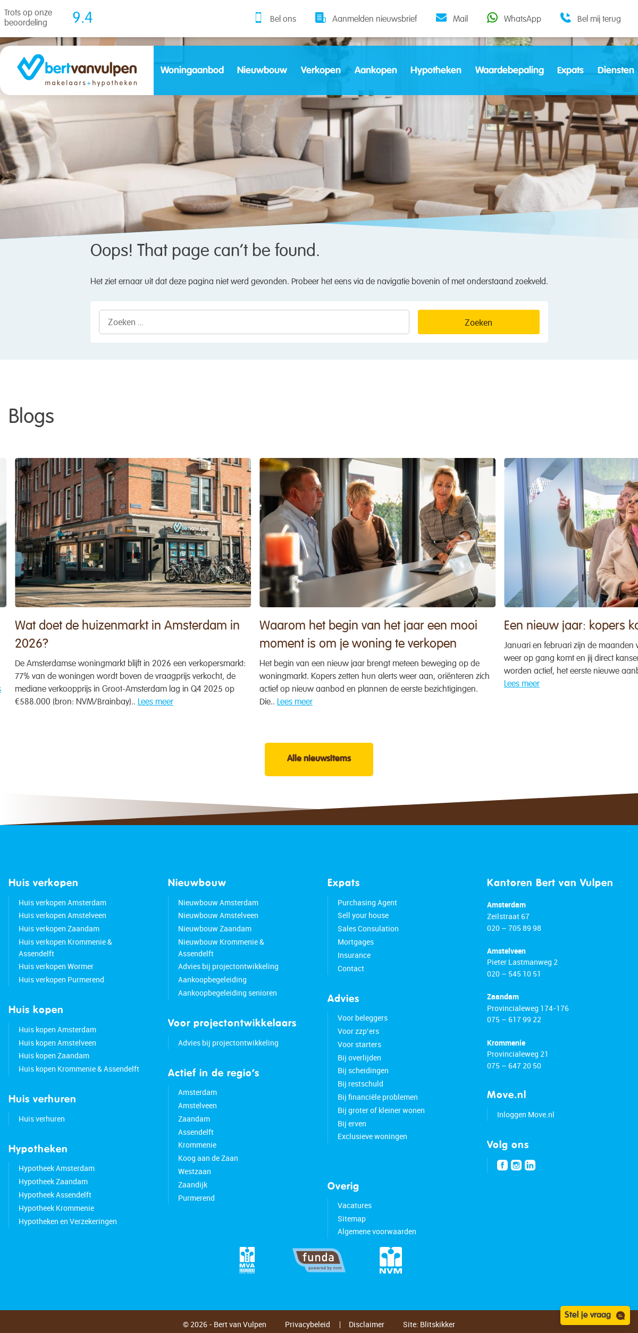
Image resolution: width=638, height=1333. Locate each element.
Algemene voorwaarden (377, 1238)
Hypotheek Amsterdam (57, 1174)
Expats (570, 70)
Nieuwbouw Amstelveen (218, 921)
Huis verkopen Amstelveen (62, 921)
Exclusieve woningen (372, 1142)
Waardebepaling (509, 70)
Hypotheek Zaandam (53, 1187)
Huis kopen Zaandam (54, 1062)
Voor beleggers (363, 1023)
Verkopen (321, 70)
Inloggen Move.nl (526, 1120)
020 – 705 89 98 (514, 934)
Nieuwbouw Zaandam (214, 934)
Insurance (354, 961)
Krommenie (197, 1151)
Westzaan (194, 1177)
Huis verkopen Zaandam (59, 934)
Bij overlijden (359, 1063)
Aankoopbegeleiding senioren (227, 999)
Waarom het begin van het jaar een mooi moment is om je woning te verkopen (314, 628)
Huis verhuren (42, 1124)
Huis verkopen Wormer (56, 972)
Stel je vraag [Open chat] (595, 1315)
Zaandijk (192, 1190)
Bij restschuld (360, 1089)
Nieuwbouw (262, 70)
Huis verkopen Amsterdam (62, 908)
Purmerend (196, 1204)
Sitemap (352, 1224)
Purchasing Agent (367, 908)
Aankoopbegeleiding (212, 985)
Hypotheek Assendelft (55, 1200)
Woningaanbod (192, 70)
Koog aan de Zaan (208, 1164)
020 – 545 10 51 (514, 979)
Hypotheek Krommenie (56, 1214)
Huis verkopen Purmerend (61, 985)
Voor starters (359, 1050)
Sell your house (363, 921)
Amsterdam (197, 1098)
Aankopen (376, 70)
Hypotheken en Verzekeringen (68, 1227)
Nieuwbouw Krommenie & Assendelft (221, 953)
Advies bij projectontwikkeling (228, 972)
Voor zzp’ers (358, 1037)
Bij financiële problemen (378, 1103)
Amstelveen (197, 1111)
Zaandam (194, 1124)
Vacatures (355, 1211)
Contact (351, 974)
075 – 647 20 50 (514, 1071)
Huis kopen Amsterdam (57, 1035)
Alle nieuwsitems (319, 765)
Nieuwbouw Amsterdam (218, 908)
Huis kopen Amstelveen (57, 1048)
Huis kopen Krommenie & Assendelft (79, 1074)
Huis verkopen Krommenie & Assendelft (65, 953)
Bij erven (352, 1129)
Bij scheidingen (363, 1077)
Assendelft (196, 1138)
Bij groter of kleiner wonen (381, 1116)
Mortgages (356, 948)
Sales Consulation (368, 934)
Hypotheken (435, 70)
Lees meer (94, 694)
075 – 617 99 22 (514, 1026)
